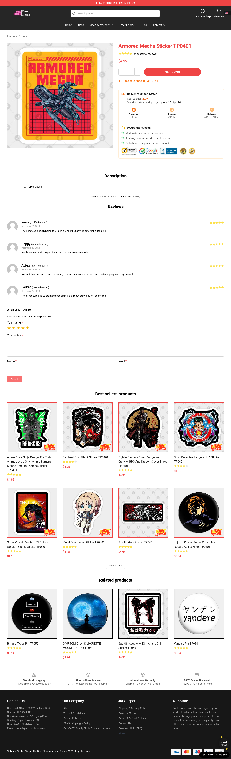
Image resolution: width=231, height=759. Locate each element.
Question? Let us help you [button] (214, 754)
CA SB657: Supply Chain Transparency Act (86, 728)
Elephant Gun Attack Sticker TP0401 (85, 457)
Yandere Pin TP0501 (187, 643)
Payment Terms (127, 713)
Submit (15, 379)
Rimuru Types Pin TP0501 (23, 643)
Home (11, 36)
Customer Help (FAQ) (130, 728)
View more (115, 565)
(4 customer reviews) (145, 53)
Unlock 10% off (224, 743)
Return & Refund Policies (132, 718)
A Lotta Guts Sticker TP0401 (136, 542)
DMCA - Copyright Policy (76, 723)
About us (68, 708)
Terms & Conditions (74, 713)
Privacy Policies (72, 718)
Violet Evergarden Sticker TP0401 (84, 542)
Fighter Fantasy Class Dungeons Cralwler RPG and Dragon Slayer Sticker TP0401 (143, 462)
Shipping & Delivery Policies (133, 708)
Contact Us (125, 723)
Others (23, 36)
